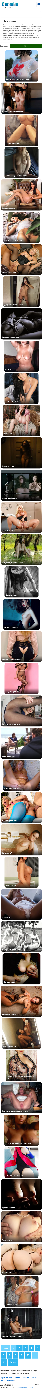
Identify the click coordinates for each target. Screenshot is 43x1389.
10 (28, 1355)
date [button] (25, 46)
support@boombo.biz (24, 1388)
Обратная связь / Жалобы (10, 1378)
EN (40, 11)
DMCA (2, 1380)
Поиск (34, 1378)
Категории (27, 1378)
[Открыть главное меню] (38, 4)
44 (4, 1362)
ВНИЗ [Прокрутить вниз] (39, 1385)
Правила (10, 1380)
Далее (13, 1362)
